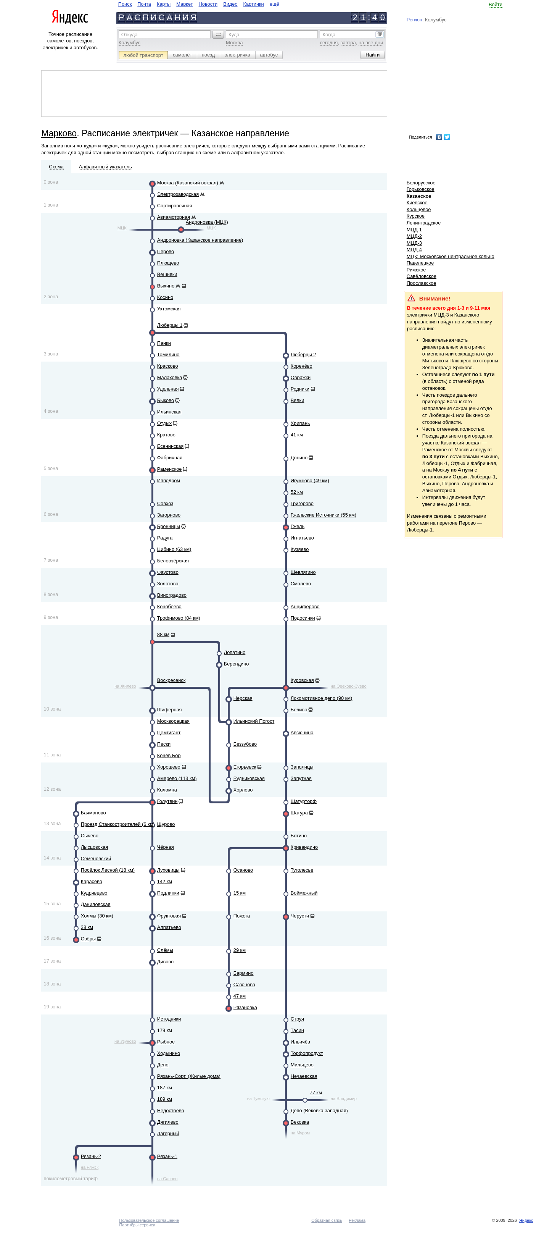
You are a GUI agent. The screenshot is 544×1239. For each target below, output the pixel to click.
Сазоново (244, 984)
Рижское (416, 270)
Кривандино (304, 847)
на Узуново (125, 1041)
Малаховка (169, 377)
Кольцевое (419, 209)
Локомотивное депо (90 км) (321, 698)
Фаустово (168, 572)
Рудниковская (249, 778)
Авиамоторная (173, 217)
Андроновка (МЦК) (207, 222)
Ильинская (169, 412)
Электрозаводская (178, 194)
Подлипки (168, 893)
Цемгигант (169, 732)
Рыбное (166, 1042)
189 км (164, 1099)
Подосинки (303, 618)
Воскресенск (171, 680)
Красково (167, 366)
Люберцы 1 (170, 325)
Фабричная (169, 457)
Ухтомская (169, 309)
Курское (416, 216)
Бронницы (168, 526)
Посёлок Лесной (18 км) (108, 870)
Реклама (357, 1220)
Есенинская (170, 446)
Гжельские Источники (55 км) (323, 515)
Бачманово (93, 813)
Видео (230, 4)
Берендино (236, 664)
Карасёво (91, 881)
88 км (163, 634)
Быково (165, 400)
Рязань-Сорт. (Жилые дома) (188, 1076)
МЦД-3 (414, 243)
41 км (297, 435)
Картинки (253, 4)
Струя (297, 1019)
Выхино (165, 286)
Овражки (301, 377)
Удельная (168, 389)
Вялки (297, 400)
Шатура (299, 813)
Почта (144, 4)
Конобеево (169, 606)
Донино (299, 457)
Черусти (300, 916)
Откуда (129, 34)
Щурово (166, 824)
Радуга (165, 538)
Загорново (168, 515)
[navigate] (198, 4)
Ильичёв (300, 1042)
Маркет (184, 4)
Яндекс (526, 1220)
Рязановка (245, 1007)
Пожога (241, 916)
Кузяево (300, 549)
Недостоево (170, 1110)
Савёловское (421, 276)
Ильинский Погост (253, 721)
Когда (328, 34)
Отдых (164, 423)
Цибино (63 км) (174, 549)
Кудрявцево (94, 893)
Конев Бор (169, 755)
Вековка (300, 1122)
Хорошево (168, 767)
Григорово (302, 503)
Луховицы (168, 870)
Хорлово (243, 790)
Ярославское (421, 283)
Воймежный (304, 893)
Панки (164, 343)
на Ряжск (89, 1167)
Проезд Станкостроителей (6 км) (118, 824)
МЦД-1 (414, 230)
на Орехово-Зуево (349, 686)
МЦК (122, 228)
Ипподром (168, 480)
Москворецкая (173, 721)
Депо (163, 1065)
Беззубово (245, 744)
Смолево (301, 583)
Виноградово (172, 595)
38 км (87, 927)
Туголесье (302, 870)
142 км (164, 881)
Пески (164, 744)
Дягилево (168, 1122)
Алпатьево (169, 927)
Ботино (299, 835)
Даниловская (96, 904)
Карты (164, 4)
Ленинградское (424, 223)
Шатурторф (304, 801)
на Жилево (125, 686)
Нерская (243, 698)
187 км (164, 1087)
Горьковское (421, 189)
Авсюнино (302, 732)
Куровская (302, 680)
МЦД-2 (414, 236)
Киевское (417, 202)
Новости (208, 4)
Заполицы (302, 767)
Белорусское (421, 183)
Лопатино (234, 652)
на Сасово (167, 1178)
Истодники (169, 1019)
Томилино (168, 354)
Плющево (168, 263)
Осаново (243, 870)
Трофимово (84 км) (178, 618)
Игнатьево (302, 538)
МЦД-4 (414, 249)
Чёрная (165, 847)
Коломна (167, 790)
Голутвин (167, 801)
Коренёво (301, 366)
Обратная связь (326, 1220)
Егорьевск (244, 767)
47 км (239, 996)
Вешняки (167, 274)
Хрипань (300, 423)
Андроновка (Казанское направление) (200, 240)
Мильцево (302, 1065)
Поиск (125, 4)
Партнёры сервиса (137, 1225)
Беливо (299, 709)
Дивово (165, 961)
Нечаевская (304, 1076)
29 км (239, 950)
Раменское (169, 469)
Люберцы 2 (303, 354)
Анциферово (305, 606)
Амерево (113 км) (177, 778)
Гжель (297, 526)
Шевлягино (303, 572)
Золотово (168, 583)
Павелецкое (420, 263)
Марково (59, 133)
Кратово (166, 435)
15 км (239, 893)
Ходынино (168, 1053)
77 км (316, 1092)
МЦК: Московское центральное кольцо (450, 256)
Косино (165, 297)
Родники (300, 389)
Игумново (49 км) (310, 480)
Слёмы (165, 950)
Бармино (243, 973)
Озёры (88, 939)
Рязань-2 (91, 1156)
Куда (234, 34)
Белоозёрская (173, 561)
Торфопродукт (307, 1053)
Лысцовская (94, 847)
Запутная (301, 778)
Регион (414, 20)
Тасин (297, 1030)
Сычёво (89, 835)
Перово (165, 251)
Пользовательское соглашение (149, 1220)
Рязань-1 (167, 1156)
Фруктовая (169, 916)
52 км (297, 492)
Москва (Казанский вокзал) (187, 183)
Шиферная (169, 709)
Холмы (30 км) (97, 916)
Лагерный (168, 1133)
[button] (218, 34)
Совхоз (165, 503)
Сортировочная (174, 205)
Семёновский (96, 858)
